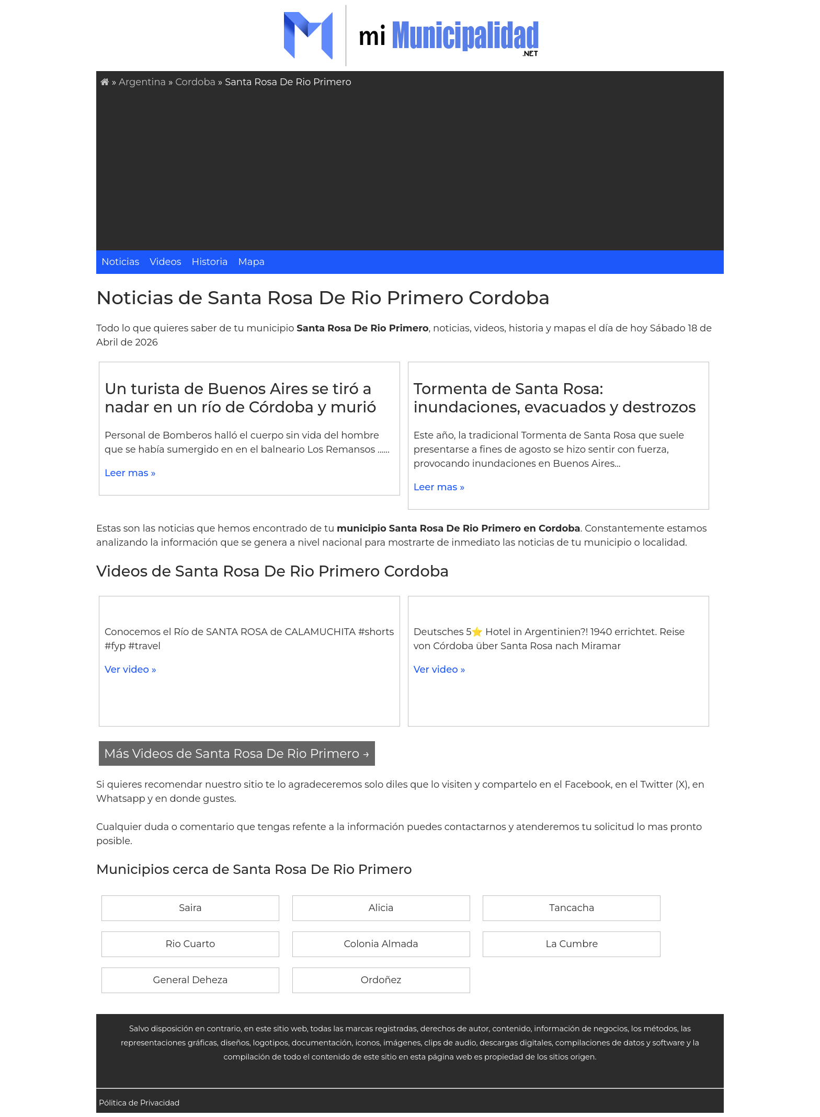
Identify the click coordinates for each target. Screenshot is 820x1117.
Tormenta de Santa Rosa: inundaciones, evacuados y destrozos (555, 397)
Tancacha (571, 908)
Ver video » (130, 669)
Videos (165, 262)
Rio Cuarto (190, 944)
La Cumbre (572, 944)
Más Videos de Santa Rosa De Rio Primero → (237, 753)
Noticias (120, 262)
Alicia (381, 908)
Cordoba (195, 82)
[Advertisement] (412, 168)
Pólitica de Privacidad (139, 1103)
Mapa (251, 262)
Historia (210, 262)
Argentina (142, 82)
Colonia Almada (381, 944)
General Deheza (190, 980)
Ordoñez (381, 980)
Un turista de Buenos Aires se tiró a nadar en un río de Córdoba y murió (241, 397)
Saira (190, 908)
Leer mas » (130, 473)
